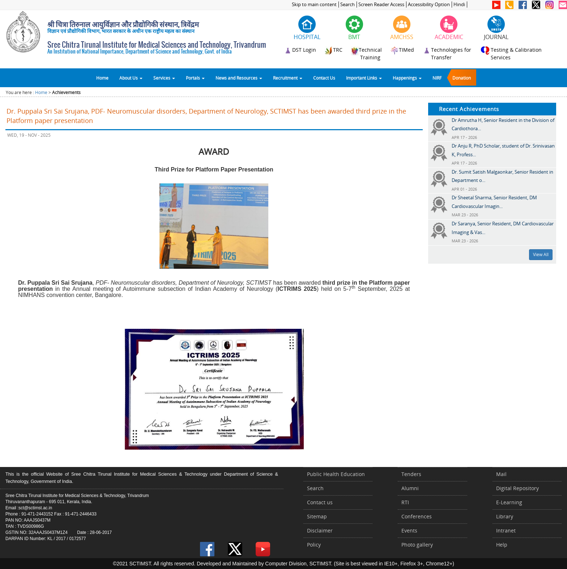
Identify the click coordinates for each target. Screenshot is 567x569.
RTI (405, 502)
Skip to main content (314, 4)
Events (409, 530)
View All (541, 254)
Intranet (506, 530)
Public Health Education (336, 474)
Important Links (364, 78)
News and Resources (239, 78)
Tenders (411, 474)
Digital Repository (517, 488)
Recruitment (287, 78)
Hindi (459, 4)
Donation (461, 78)
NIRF (437, 78)
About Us (130, 78)
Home (102, 78)
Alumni (410, 488)
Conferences (416, 516)
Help (501, 544)
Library (504, 516)
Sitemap (317, 516)
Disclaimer (320, 530)
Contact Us (324, 78)
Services (164, 78)
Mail (501, 474)
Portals (195, 78)
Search (347, 4)
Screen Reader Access (381, 4)
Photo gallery (417, 544)
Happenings (407, 78)
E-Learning (509, 502)
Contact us (320, 502)
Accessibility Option (429, 4)
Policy (314, 544)
